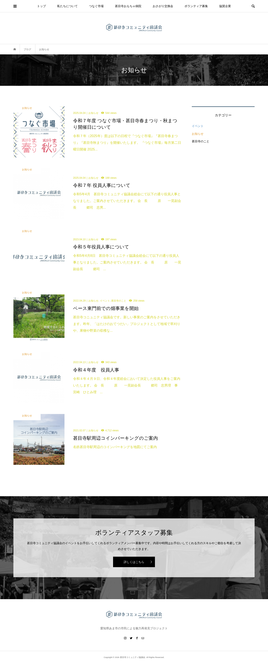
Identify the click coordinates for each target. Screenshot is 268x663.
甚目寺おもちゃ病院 (128, 6)
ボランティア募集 (196, 6)
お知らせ (198, 133)
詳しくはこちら (134, 562)
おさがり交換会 (163, 6)
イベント (198, 126)
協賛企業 (225, 6)
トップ (41, 6)
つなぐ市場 (96, 6)
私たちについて (67, 6)
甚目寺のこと (200, 141)
